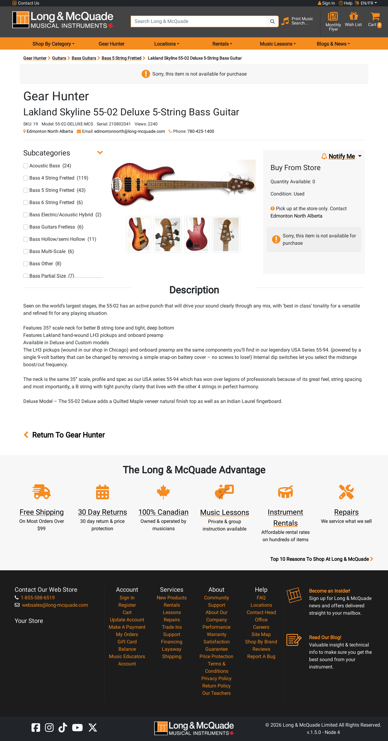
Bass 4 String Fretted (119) (55, 178)
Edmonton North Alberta (50, 131)
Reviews (261, 649)
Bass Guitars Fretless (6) (53, 227)
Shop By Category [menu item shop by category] (51, 44)
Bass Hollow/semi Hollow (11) (59, 239)
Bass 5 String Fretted (121, 58)
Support (171, 634)
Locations (261, 605)
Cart (127, 612)
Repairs (172, 620)
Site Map (261, 634)
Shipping (171, 656)
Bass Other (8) (42, 263)
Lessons (172, 612)
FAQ (261, 598)
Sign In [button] (326, 3)
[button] (373, 22)
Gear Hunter (111, 44)
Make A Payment (127, 627)
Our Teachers (216, 693)
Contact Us (25, 3)
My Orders (127, 634)
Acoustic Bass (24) (47, 166)
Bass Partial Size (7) (48, 276)
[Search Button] (273, 21)
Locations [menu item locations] (165, 44)
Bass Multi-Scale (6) (48, 251)
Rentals (172, 605)
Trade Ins (172, 627)
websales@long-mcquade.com (51, 605)
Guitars (59, 58)
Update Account (127, 620)
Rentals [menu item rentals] (220, 44)
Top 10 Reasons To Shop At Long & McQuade (321, 559)
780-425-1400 (200, 131)
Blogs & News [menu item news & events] (331, 44)
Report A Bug (261, 656)
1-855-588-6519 (35, 598)
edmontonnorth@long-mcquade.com (129, 131)
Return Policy (216, 686)
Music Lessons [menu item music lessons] (276, 44)
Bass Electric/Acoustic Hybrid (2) (62, 215)
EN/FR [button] (364, 3)
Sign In (127, 598)
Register (127, 605)
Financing (171, 642)
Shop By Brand (261, 642)
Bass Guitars (84, 58)
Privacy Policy (216, 678)
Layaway (171, 649)
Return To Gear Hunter (64, 435)
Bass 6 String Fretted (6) (53, 202)
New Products (172, 598)
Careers (261, 627)
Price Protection (216, 656)
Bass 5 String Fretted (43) (54, 190)
